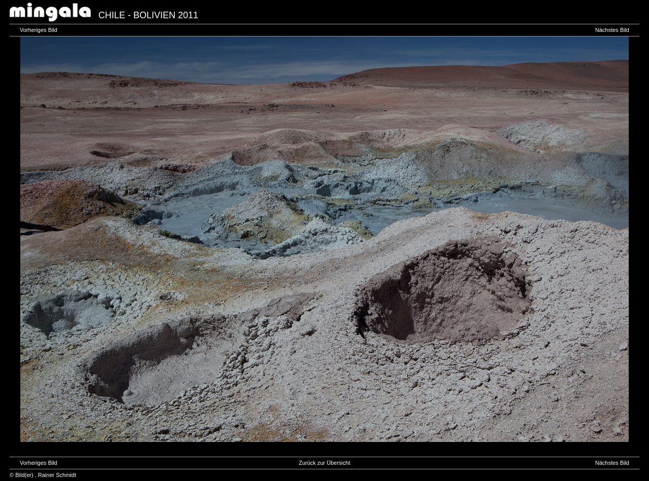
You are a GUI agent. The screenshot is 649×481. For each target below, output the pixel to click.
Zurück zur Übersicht (324, 463)
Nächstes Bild (612, 30)
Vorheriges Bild (38, 30)
